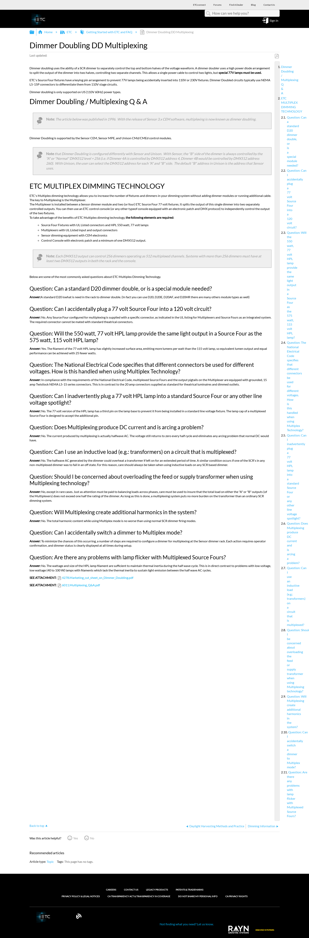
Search (208, 13)
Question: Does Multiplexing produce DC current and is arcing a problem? (284, 543)
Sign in (274, 20)
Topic (50, 861)
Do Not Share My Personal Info (198, 896)
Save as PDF (277, 56)
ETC (66, 32)
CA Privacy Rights (236, 896)
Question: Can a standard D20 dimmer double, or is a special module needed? (284, 141)
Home (45, 32)
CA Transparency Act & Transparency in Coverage (138, 896)
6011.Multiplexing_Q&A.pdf (81, 585)
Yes (75, 838)
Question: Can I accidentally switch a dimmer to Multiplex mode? (284, 749)
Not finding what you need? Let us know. (187, 924)
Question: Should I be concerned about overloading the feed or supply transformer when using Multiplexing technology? (284, 660)
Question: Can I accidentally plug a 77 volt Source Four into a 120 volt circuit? (284, 198)
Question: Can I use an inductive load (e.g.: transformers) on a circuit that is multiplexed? (284, 596)
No (92, 838)
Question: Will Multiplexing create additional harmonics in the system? (284, 711)
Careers (111, 889)
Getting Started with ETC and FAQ (106, 32)
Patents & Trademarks (189, 889)
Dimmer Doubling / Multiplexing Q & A (279, 80)
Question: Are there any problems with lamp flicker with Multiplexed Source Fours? (284, 794)
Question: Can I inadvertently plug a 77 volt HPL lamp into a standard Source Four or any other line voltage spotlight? (284, 477)
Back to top (37, 825)
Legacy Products (157, 889)
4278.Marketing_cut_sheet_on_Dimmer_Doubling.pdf (97, 577)
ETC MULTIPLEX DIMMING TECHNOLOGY (279, 105)
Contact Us (131, 889)
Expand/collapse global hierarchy (34, 32)
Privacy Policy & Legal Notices (81, 896)
